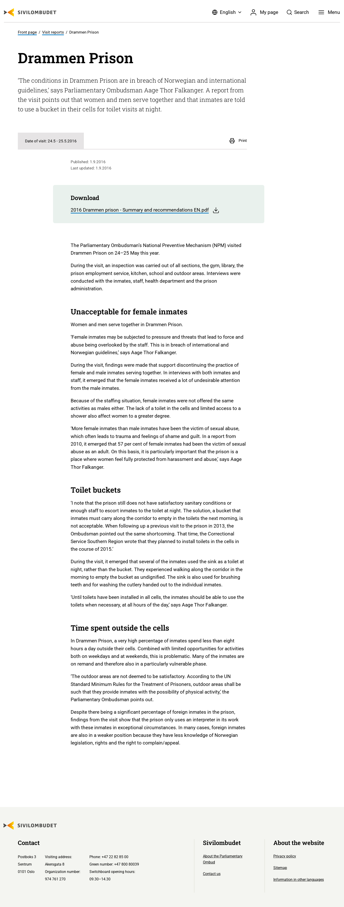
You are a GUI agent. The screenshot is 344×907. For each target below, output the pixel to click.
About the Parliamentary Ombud (223, 859)
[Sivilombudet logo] (30, 12)
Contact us (212, 874)
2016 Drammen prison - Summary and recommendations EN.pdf (145, 210)
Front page (27, 32)
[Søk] (297, 12)
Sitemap (280, 868)
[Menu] (329, 12)
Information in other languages (298, 879)
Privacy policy (284, 856)
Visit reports (53, 32)
